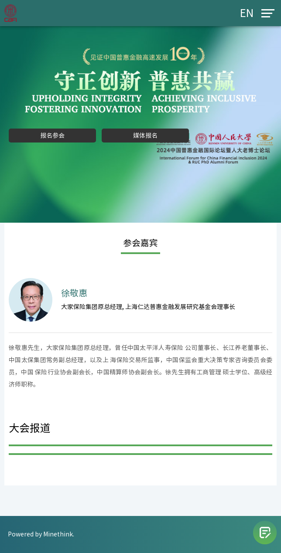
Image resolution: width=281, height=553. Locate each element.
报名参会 (52, 135)
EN (247, 13)
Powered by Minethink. (41, 534)
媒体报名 (145, 135)
